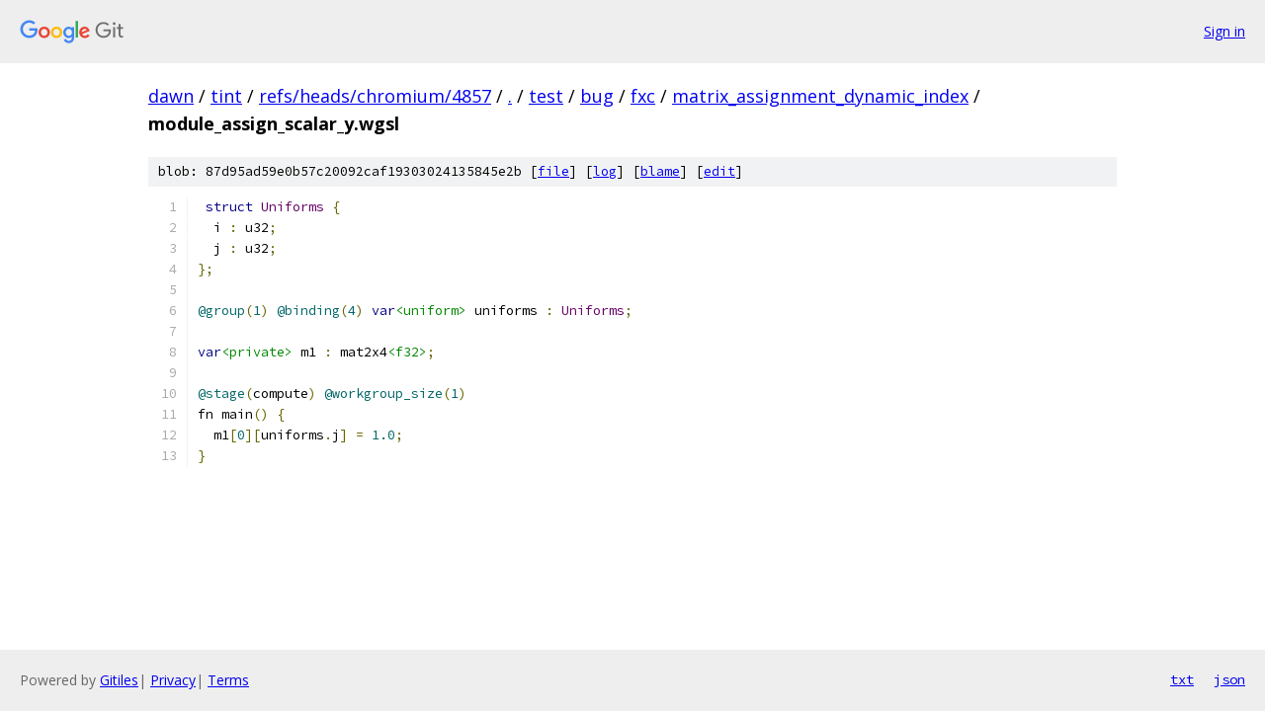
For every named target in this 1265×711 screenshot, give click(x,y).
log (605, 171)
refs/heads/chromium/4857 (375, 96)
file (553, 171)
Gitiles (119, 680)
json (1229, 679)
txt (1182, 679)
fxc (643, 96)
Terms (228, 680)
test (546, 96)
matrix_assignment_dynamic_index (820, 96)
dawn (171, 96)
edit (719, 171)
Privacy (173, 680)
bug (597, 96)
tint (226, 96)
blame (660, 171)
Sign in (1224, 31)
